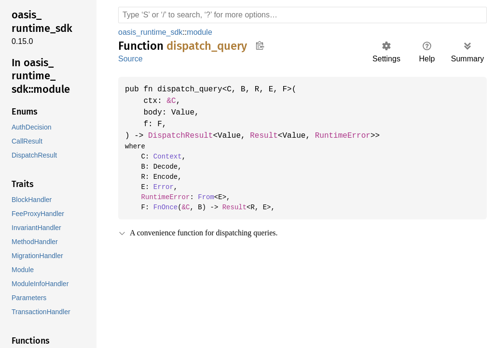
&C (173, 101)
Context (165, 156)
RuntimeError (352, 136)
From (202, 197)
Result (269, 136)
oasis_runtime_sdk (151, 32)
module (201, 32)
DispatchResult (183, 136)
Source (130, 58)
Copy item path (260, 45)
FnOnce (163, 207)
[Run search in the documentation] (302, 15)
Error (161, 187)
